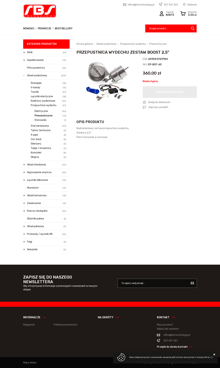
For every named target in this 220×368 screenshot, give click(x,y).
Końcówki (48, 152)
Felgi (46, 241)
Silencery (48, 143)
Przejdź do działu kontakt (172, 346)
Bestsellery (64, 28)
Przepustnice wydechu (48, 105)
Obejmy (48, 157)
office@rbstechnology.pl (141, 4)
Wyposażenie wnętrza (46, 172)
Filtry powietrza (46, 67)
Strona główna (84, 44)
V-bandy (48, 87)
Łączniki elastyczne (48, 96)
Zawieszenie (46, 203)
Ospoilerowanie (46, 60)
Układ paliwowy (46, 226)
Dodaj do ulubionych (159, 102)
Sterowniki (50, 120)
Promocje (44, 28)
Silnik (46, 52)
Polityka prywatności (65, 324)
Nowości (28, 28)
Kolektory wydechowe (48, 100)
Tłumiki (48, 92)
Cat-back (48, 139)
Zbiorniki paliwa (46, 218)
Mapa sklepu (30, 362)
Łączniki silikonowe (46, 180)
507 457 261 (171, 4)
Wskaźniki (46, 249)
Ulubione (192, 4)
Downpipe (48, 83)
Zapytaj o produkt (158, 107)
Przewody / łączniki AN (46, 234)
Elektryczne (50, 111)
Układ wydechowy (46, 75)
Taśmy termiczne (48, 130)
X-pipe (48, 134)
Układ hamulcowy (46, 195)
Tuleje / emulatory (48, 148)
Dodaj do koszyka (169, 92)
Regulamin (29, 324)
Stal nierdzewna (48, 126)
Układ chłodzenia (46, 164)
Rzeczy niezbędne (46, 211)
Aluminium (46, 187)
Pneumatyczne (50, 115)
